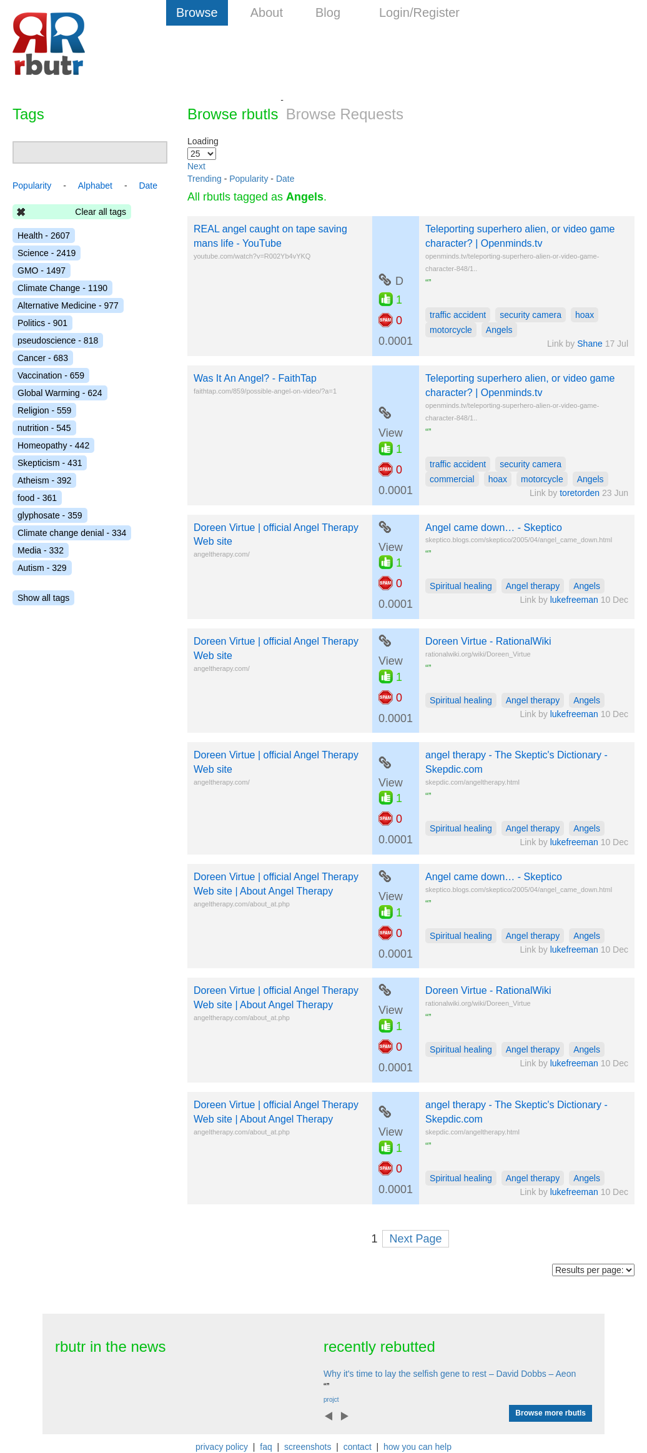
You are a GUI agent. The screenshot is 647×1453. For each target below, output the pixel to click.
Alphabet (95, 186)
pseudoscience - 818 (57, 340)
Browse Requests (344, 114)
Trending (204, 179)
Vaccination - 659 (50, 375)
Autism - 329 (42, 568)
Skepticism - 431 (49, 463)
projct (331, 1399)
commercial (452, 479)
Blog (327, 12)
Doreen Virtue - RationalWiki (488, 641)
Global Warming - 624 (59, 393)
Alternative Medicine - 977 (68, 305)
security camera (530, 315)
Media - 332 (40, 550)
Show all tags (43, 598)
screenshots (307, 1447)
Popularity (248, 179)
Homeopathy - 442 (53, 445)
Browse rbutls (232, 114)
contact (357, 1447)
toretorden (580, 493)
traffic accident (458, 315)
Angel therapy (533, 586)
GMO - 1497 (41, 270)
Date (285, 179)
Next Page (415, 1238)
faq (266, 1447)
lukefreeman (574, 600)
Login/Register (419, 12)
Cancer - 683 (42, 358)
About (266, 12)
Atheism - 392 (44, 480)
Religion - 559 (44, 410)
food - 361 (37, 498)
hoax (584, 315)
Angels (499, 330)
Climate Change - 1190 (62, 288)
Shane (589, 344)
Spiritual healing (461, 586)
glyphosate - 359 (49, 515)
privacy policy (221, 1447)
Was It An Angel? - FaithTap (255, 378)
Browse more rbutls (550, 1413)
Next (196, 166)
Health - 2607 (43, 236)
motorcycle (451, 330)
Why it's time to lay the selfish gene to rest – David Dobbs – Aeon (450, 1374)
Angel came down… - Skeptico (493, 527)
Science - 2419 (46, 253)
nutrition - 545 (44, 428)
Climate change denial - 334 (71, 533)
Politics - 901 (42, 323)
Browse (197, 12)
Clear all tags (100, 212)
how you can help (417, 1447)
